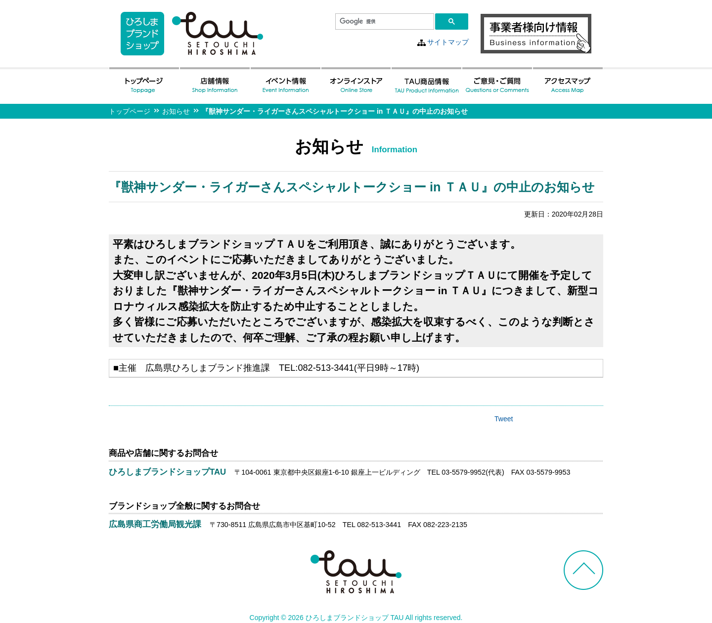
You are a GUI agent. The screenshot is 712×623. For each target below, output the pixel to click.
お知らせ (176, 111)
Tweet (503, 419)
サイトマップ (448, 42)
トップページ (129, 111)
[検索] (384, 21)
